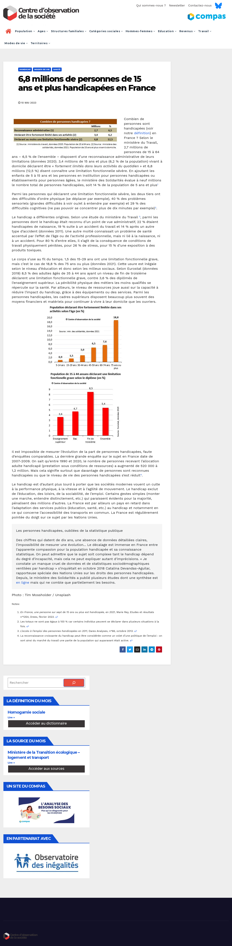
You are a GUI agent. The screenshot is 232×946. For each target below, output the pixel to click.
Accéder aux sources (46, 769)
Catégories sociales (106, 31)
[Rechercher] (74, 683)
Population (25, 31)
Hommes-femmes (140, 31)
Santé (56, 69)
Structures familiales (69, 31)
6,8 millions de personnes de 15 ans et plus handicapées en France (86, 83)
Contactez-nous (199, 5)
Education (167, 31)
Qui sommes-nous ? (151, 5)
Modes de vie (16, 43)
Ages (43, 31)
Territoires (41, 43)
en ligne (22, 582)
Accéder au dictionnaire (46, 723)
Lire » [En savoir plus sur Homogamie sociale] (11, 717)
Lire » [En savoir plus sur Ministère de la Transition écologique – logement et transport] (11, 762)
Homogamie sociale (26, 712)
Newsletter (177, 5)
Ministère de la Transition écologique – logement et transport (44, 755)
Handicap (25, 69)
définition (142, 133)
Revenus (187, 31)
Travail (205, 31)
